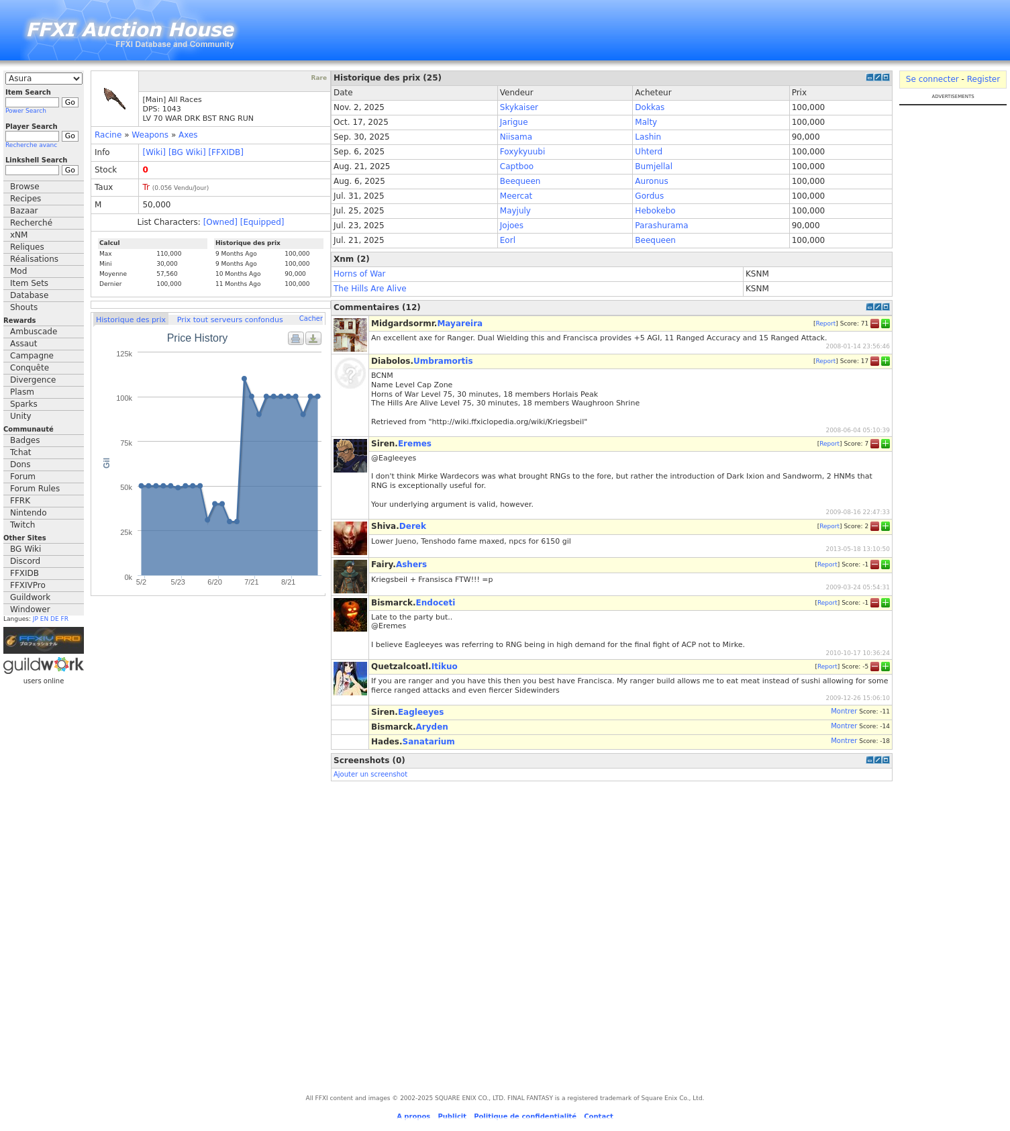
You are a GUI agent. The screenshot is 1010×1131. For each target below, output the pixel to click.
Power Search (25, 110)
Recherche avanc (31, 145)
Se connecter (932, 79)
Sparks (24, 404)
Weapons (150, 135)
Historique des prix (131, 319)
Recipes (25, 198)
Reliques (27, 247)
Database (29, 295)
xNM (19, 235)
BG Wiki (25, 549)
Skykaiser (519, 107)
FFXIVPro (28, 585)
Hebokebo (655, 210)
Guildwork (30, 597)
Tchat (21, 452)
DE (54, 619)
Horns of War (360, 274)
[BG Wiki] (187, 152)
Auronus (651, 181)
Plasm (22, 392)
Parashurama (661, 225)
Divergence (33, 380)
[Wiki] (154, 152)
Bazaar (24, 210)
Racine (108, 135)
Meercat (516, 196)
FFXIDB (24, 573)
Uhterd (648, 151)
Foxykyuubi (522, 151)
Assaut (23, 343)
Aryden (432, 727)
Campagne (32, 355)
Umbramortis (443, 361)
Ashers (411, 564)
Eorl (507, 240)
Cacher (311, 318)
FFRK (20, 500)
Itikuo (445, 666)
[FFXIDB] (225, 152)
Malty (646, 122)
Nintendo (28, 513)
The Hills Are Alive (370, 288)
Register (983, 79)
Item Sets (29, 283)
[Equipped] (262, 222)
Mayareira (460, 323)
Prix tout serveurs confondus (230, 319)
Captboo (517, 166)
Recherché (31, 223)
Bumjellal (653, 166)
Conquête (29, 368)
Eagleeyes (421, 712)
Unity (21, 416)
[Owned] (220, 222)
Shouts (24, 307)
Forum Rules (35, 488)
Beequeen (520, 181)
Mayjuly (515, 210)
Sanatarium (429, 741)
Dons (20, 464)
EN (44, 619)
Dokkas (649, 107)
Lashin (648, 137)
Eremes (415, 443)
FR (64, 619)
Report (825, 322)
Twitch (22, 525)
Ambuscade (33, 331)
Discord (25, 561)
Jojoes (511, 225)
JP (35, 619)
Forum (23, 476)
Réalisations (34, 259)
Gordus (649, 196)
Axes (188, 135)
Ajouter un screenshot (370, 774)
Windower (30, 609)
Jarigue (514, 122)
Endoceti (436, 602)
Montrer (844, 711)
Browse (25, 186)
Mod (18, 271)
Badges (25, 440)
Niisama (516, 137)
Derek (412, 526)
